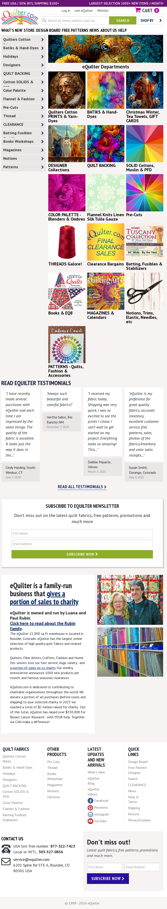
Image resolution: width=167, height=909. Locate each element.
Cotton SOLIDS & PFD (23, 82)
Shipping (134, 808)
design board (48, 30)
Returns (133, 814)
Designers (23, 65)
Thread (23, 116)
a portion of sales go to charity (32, 668)
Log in (66, 10)
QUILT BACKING (23, 73)
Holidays (23, 56)
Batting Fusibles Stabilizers (23, 133)
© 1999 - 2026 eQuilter (82, 903)
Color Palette (23, 90)
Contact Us (12, 839)
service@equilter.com (31, 859)
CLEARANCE (23, 124)
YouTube (97, 821)
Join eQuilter (84, 10)
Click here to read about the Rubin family (42, 625)
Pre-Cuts (23, 107)
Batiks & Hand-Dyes (23, 48)
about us (108, 30)
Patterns (23, 167)
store (29, 30)
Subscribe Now (82, 554)
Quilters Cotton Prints (23, 40)
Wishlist (103, 10)
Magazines (23, 150)
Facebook (98, 801)
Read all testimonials (82, 486)
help (122, 30)
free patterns (75, 30)
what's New (11, 30)
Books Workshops (23, 141)
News (132, 791)
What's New (96, 772)
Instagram (98, 814)
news (94, 30)
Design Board (137, 761)
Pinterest (98, 807)
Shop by (151, 20)
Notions (23, 158)
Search (122, 20)
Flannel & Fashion (23, 99)
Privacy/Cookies (139, 820)
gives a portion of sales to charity (44, 597)
